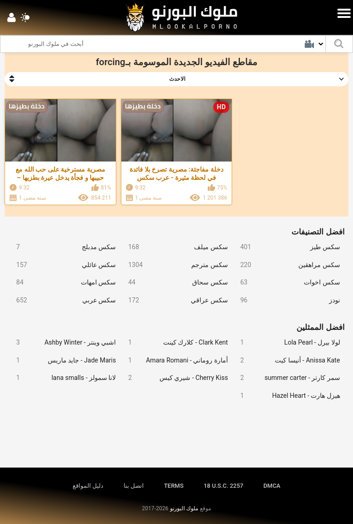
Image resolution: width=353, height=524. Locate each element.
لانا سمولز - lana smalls (62, 378)
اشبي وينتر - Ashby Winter (62, 342)
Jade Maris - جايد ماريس (62, 360)
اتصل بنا (134, 485)
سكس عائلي (62, 265)
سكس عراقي (174, 300)
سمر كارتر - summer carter (286, 378)
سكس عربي (62, 300)
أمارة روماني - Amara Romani (174, 360)
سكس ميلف (174, 247)
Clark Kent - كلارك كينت (174, 342)
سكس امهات (62, 282)
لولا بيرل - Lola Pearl (286, 342)
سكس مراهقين (286, 265)
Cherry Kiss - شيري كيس (174, 378)
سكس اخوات (286, 282)
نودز (286, 300)
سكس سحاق (174, 282)
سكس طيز (286, 247)
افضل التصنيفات (317, 231)
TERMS (174, 485)
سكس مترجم (174, 265)
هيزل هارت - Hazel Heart (286, 396)
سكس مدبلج (62, 247)
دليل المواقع (88, 485)
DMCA (271, 485)
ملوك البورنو (184, 508)
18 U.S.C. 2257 (224, 485)
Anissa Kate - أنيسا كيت (286, 360)
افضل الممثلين (320, 327)
